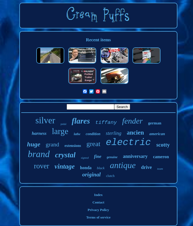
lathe (77, 134)
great (93, 144)
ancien (135, 132)
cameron (161, 156)
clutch (110, 176)
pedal (63, 124)
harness (39, 133)
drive (146, 167)
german (154, 123)
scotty (163, 145)
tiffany (106, 122)
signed (85, 157)
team (160, 168)
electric (128, 142)
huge (33, 144)
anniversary (135, 156)
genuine (112, 157)
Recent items (98, 39)
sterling (113, 133)
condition (93, 134)
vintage (65, 166)
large (60, 131)
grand (52, 144)
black (101, 168)
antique (123, 165)
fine (97, 156)
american (157, 134)
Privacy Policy (98, 210)
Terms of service (98, 217)
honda (86, 167)
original (91, 174)
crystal (65, 155)
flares (81, 121)
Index (98, 195)
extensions (73, 146)
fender (132, 120)
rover (41, 166)
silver (45, 120)
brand (39, 154)
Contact (98, 202)
